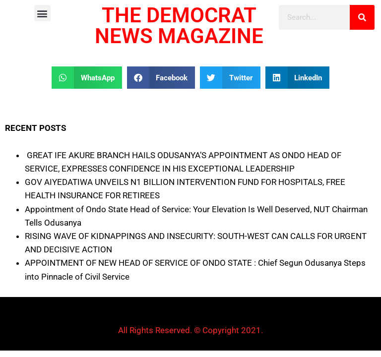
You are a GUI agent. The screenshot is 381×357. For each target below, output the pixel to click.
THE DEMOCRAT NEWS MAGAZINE (179, 25)
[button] (42, 13)
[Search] (362, 17)
